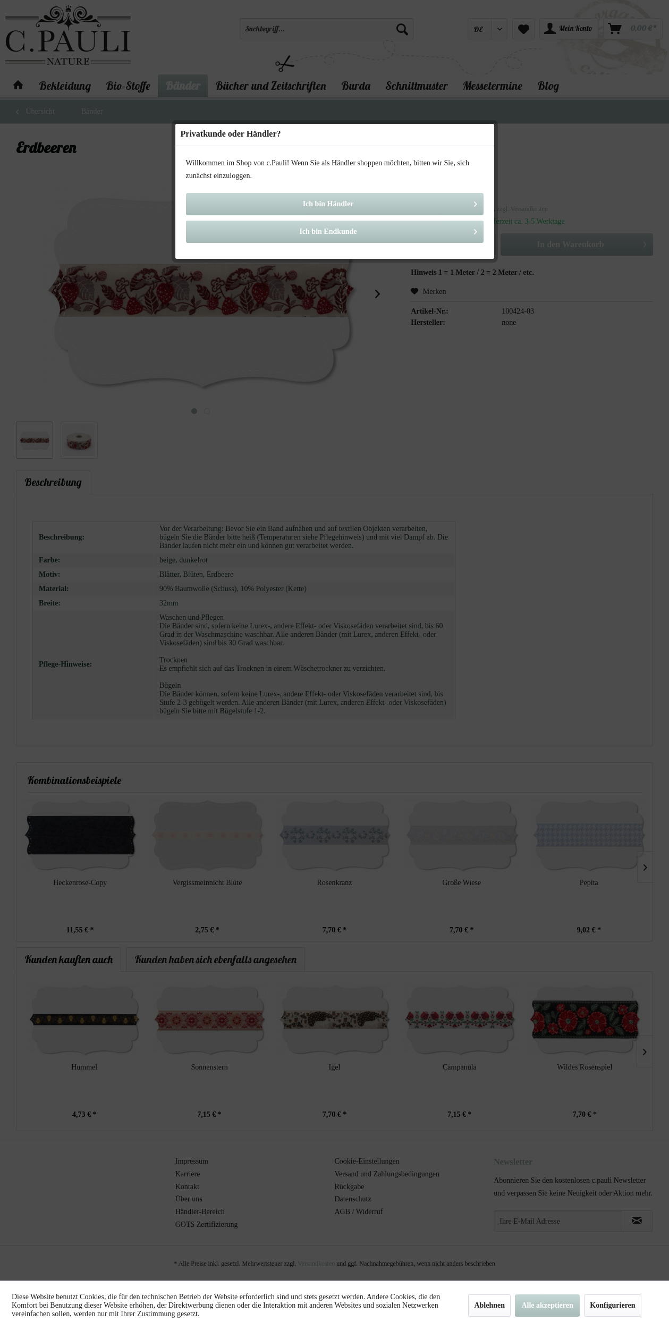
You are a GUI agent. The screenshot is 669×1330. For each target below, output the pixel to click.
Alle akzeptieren (547, 1305)
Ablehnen (489, 1305)
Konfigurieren (612, 1305)
